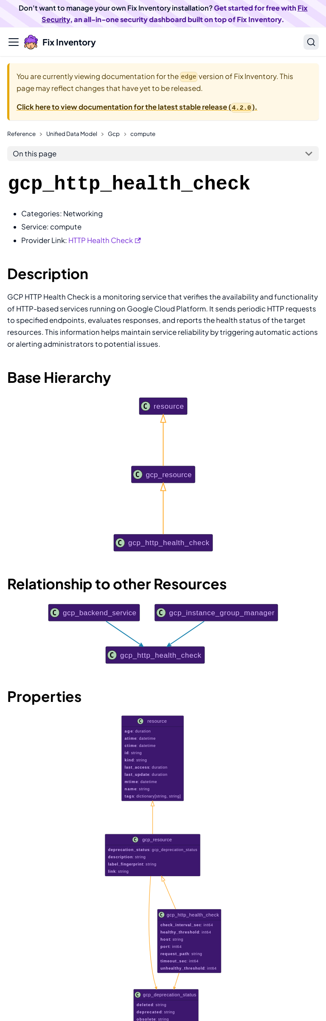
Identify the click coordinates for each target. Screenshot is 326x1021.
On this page (34, 153)
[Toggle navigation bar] (13, 42)
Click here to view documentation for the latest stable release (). (137, 106)
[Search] (311, 42)
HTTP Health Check (104, 240)
